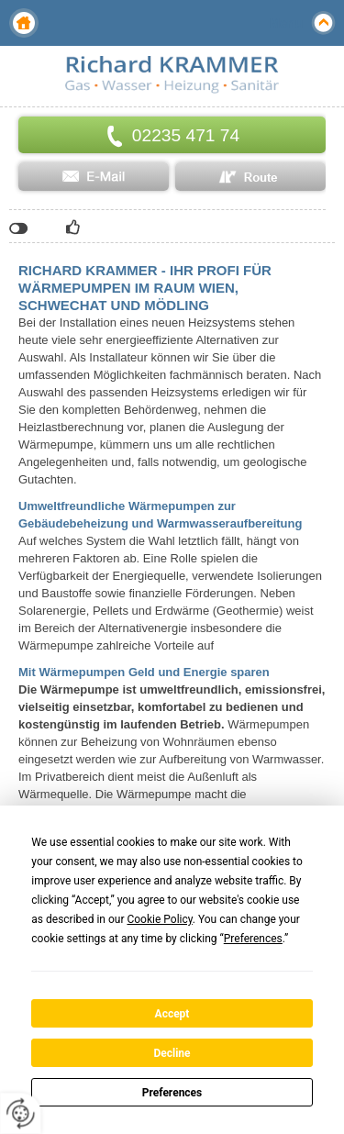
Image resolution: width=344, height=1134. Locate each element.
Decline (171, 1053)
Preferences (172, 1092)
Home (24, 23)
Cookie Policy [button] (159, 919)
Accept (172, 1013)
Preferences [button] (253, 938)
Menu (286, 23)
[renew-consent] (20, 1113)
